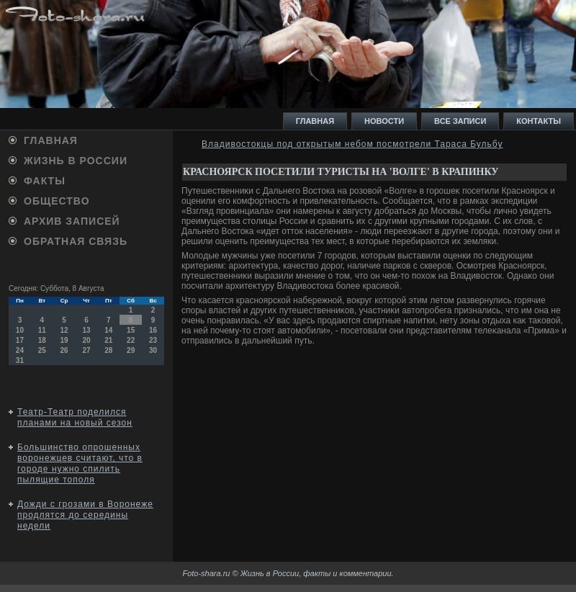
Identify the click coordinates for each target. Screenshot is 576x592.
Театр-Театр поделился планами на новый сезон (74, 417)
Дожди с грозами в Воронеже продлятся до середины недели (85, 515)
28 (108, 350)
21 (108, 340)
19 (64, 340)
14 (108, 330)
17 (20, 340)
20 (86, 340)
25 (42, 350)
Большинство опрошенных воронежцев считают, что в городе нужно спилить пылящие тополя (80, 463)
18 (42, 340)
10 (20, 330)
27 (86, 350)
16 (153, 330)
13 (86, 330)
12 (64, 330)
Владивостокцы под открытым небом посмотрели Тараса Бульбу (352, 144)
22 (131, 340)
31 (20, 360)
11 (42, 330)
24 (20, 350)
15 (131, 330)
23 (153, 340)
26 (64, 350)
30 (153, 350)
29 (131, 350)
